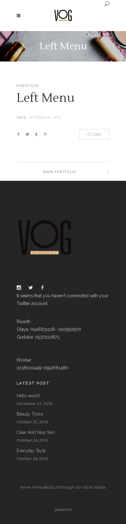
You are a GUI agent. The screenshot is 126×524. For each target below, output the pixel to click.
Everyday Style (31, 450)
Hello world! (28, 395)
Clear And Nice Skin (36, 432)
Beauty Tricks (30, 414)
